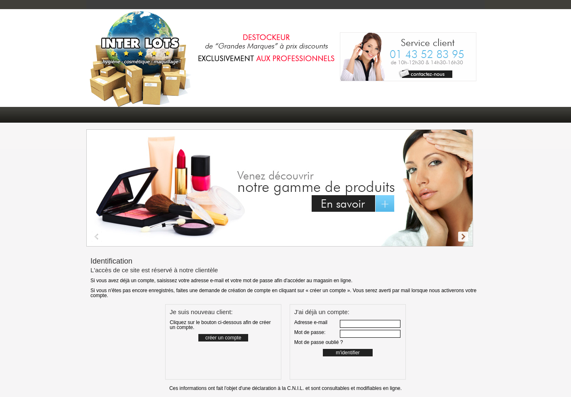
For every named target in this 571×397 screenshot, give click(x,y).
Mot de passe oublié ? (318, 342)
